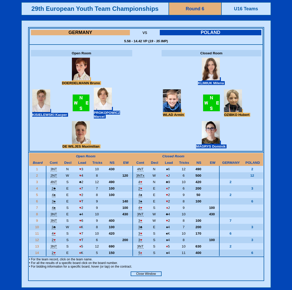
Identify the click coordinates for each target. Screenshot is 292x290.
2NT (54, 175)
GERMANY (80, 32)
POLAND (210, 32)
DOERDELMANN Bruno (81, 81)
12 (37, 240)
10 (37, 227)
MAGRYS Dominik (211, 144)
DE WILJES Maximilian (81, 144)
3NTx (140, 175)
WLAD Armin (174, 113)
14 (37, 253)
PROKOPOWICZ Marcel (107, 112)
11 (37, 233)
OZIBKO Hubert (237, 113)
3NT (54, 169)
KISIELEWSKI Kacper (50, 113)
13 (37, 246)
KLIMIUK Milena (211, 81)
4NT (140, 169)
